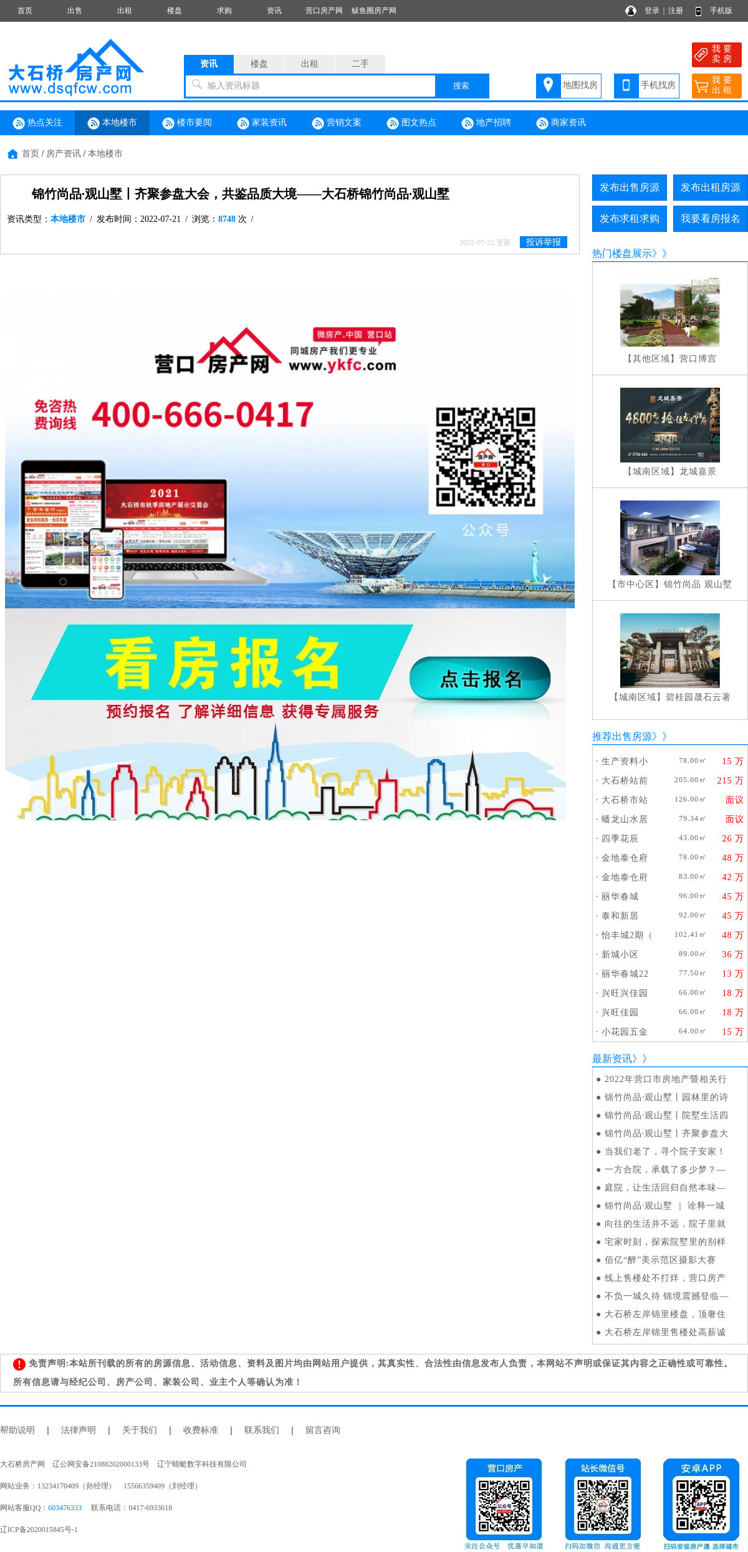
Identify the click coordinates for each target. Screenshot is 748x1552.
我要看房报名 (711, 218)
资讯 (274, 10)
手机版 (721, 10)
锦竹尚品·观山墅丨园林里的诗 (667, 1097)
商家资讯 (561, 123)
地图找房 (580, 85)
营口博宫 (698, 358)
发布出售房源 (629, 187)
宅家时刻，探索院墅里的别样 (665, 1242)
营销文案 (337, 123)
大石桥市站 (625, 800)
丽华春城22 (625, 974)
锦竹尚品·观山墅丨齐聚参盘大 (667, 1133)
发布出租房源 (711, 187)
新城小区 (620, 954)
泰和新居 (620, 916)
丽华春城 (620, 896)
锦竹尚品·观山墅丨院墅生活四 (667, 1115)
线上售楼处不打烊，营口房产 (665, 1278)
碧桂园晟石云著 (698, 697)
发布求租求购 (629, 218)
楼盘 (174, 10)
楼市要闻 (187, 123)
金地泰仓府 (625, 858)
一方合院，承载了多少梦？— (665, 1169)
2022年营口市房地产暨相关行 (666, 1079)
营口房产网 (324, 10)
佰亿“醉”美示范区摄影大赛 (660, 1260)
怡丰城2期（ (627, 935)
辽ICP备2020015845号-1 (39, 1529)
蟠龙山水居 (625, 819)
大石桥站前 (625, 780)
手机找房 (658, 85)
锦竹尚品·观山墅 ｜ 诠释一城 (665, 1205)
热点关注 (37, 123)
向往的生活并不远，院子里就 (665, 1224)
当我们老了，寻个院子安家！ (665, 1151)
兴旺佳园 (620, 1012)
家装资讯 (262, 123)
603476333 (65, 1507)
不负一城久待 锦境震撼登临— (667, 1296)
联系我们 (261, 1430)
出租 (124, 10)
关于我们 (139, 1430)
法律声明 (78, 1430)
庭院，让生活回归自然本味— (665, 1187)
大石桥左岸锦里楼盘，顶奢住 (665, 1314)
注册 (675, 10)
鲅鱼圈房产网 (374, 10)
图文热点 (411, 123)
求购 (224, 10)
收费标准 (200, 1430)
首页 (24, 10)
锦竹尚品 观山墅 (698, 584)
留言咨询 (322, 1430)
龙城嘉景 (698, 471)
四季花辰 (620, 838)
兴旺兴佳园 (625, 993)
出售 (74, 10)
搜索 (461, 85)
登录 (652, 10)
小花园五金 (625, 1032)
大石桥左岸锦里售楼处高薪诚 (665, 1332)
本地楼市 (112, 123)
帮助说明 (17, 1430)
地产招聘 (486, 123)
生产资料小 (625, 761)
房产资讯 (63, 153)
